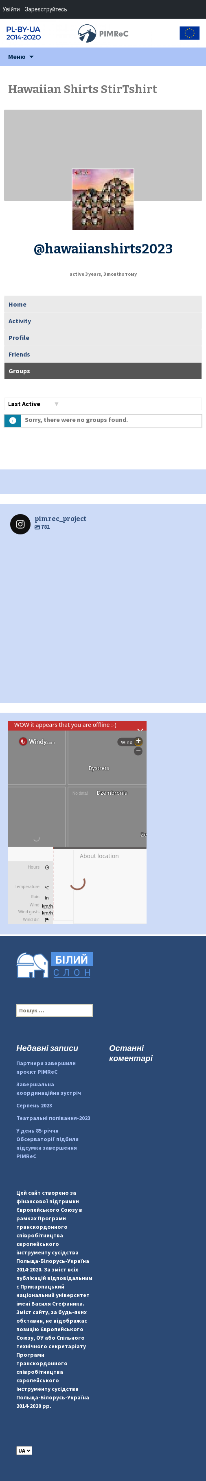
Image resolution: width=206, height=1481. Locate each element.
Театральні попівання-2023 (53, 1118)
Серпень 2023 (34, 1105)
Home (17, 304)
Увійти (11, 9)
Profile (19, 337)
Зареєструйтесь (46, 9)
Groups (19, 371)
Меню (17, 56)
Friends (19, 354)
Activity (20, 321)
